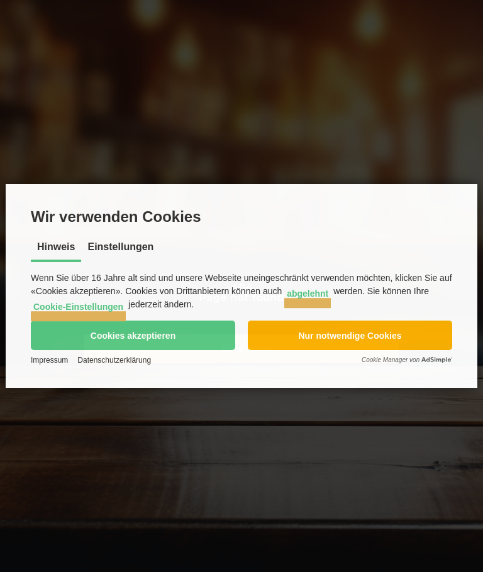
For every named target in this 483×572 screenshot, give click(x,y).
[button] (133, 335)
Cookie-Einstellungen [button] (78, 307)
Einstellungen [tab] (120, 246)
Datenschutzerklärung (114, 360)
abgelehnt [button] (307, 294)
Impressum (49, 360)
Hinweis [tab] (56, 246)
